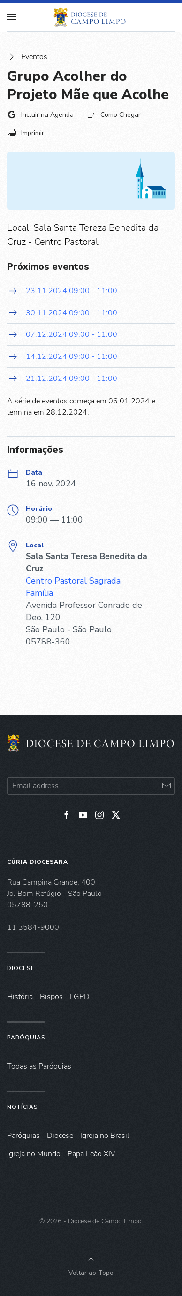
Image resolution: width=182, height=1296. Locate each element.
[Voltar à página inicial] (91, 17)
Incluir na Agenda (40, 114)
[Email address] (91, 786)
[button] (91, 1261)
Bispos (51, 997)
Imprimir (25, 132)
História (20, 997)
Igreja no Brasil (104, 1135)
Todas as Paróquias (39, 1066)
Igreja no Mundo (34, 1154)
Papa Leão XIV (91, 1154)
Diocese (21, 968)
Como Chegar (113, 114)
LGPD (80, 997)
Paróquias (26, 1037)
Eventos (27, 57)
